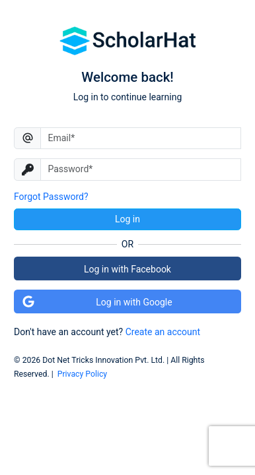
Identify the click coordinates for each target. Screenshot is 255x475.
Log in (127, 219)
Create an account (163, 332)
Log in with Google (97, 301)
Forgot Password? (51, 196)
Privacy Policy (82, 374)
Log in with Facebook (127, 269)
